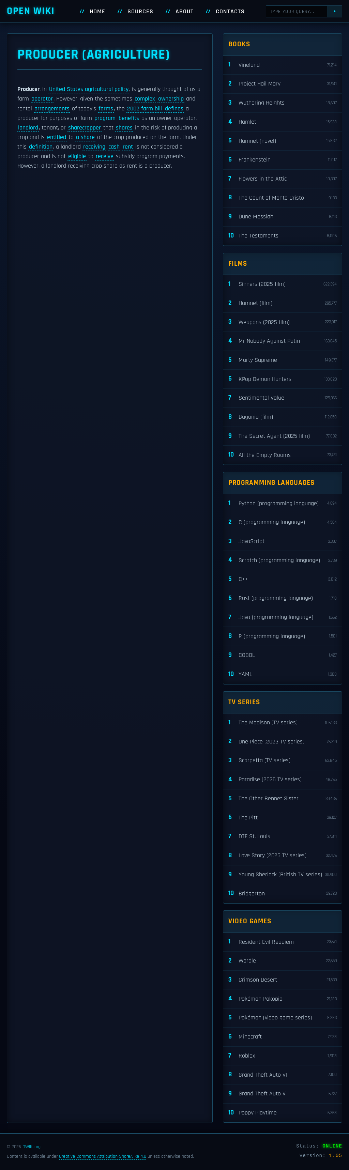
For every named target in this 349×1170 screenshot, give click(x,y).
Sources (140, 11)
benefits (129, 118)
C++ (282, 579)
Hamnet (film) (282, 303)
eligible (77, 156)
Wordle (282, 961)
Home (97, 11)
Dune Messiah (282, 217)
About (185, 11)
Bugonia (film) (282, 417)
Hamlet (282, 122)
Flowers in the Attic (282, 179)
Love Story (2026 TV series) (282, 855)
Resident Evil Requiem (282, 942)
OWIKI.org (31, 1147)
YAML (282, 674)
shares (124, 128)
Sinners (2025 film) (282, 284)
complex (145, 99)
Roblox (282, 1056)
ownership (171, 99)
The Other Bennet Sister (282, 799)
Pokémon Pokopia (282, 999)
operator (42, 99)
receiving (94, 147)
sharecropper (84, 128)
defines (174, 108)
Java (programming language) (282, 617)
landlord (28, 128)
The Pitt (282, 817)
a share (85, 137)
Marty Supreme (282, 360)
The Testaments (282, 236)
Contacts (230, 11)
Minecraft (282, 1037)
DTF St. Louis (282, 836)
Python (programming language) (282, 503)
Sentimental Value (282, 398)
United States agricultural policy (88, 89)
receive (104, 156)
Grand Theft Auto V (282, 1094)
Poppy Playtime (282, 1113)
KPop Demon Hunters (282, 379)
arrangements (52, 108)
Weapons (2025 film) (282, 322)
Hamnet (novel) (282, 141)
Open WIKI (31, 11)
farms (105, 108)
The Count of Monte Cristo (282, 198)
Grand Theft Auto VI (282, 1074)
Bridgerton (282, 893)
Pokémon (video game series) (282, 1018)
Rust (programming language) (282, 598)
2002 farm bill (144, 108)
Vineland (282, 65)
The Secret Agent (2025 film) (282, 436)
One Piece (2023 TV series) (282, 741)
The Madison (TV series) (282, 723)
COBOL (282, 655)
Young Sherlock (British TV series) (282, 874)
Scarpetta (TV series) (282, 760)
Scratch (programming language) (282, 560)
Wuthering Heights (282, 103)
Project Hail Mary (282, 84)
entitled (56, 137)
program (105, 118)
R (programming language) (282, 636)
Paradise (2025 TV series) (282, 779)
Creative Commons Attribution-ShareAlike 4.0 (102, 1156)
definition (40, 147)
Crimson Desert (282, 980)
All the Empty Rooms (282, 455)
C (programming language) (282, 522)
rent (128, 147)
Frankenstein (282, 160)
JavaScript (282, 541)
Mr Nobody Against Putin (282, 341)
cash (114, 147)
